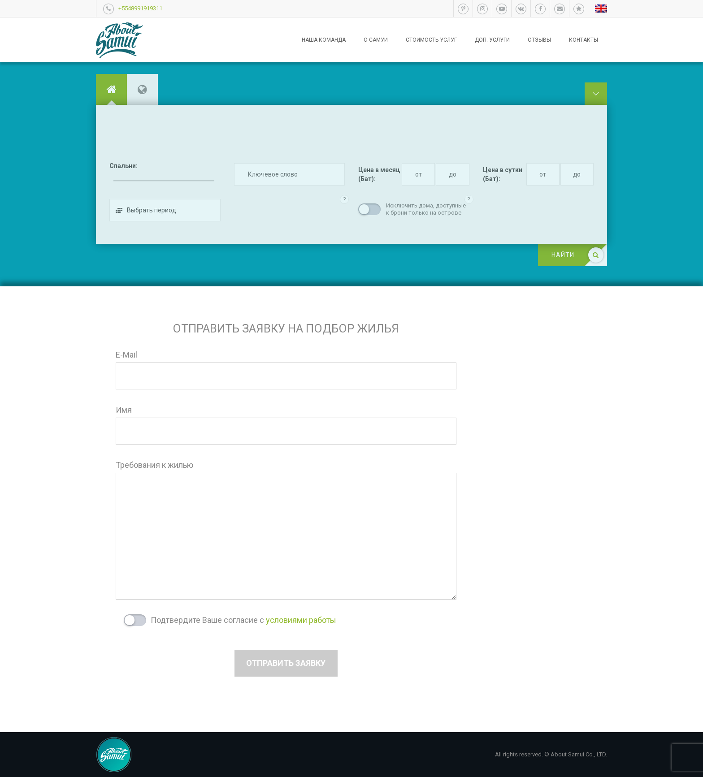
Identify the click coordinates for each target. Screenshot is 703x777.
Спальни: (123, 165)
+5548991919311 (140, 8)
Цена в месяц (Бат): (379, 174)
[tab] (111, 89)
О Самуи (376, 40)
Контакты (583, 40)
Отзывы (539, 40)
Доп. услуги (492, 40)
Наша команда (324, 40)
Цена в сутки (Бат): (502, 174)
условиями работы (301, 620)
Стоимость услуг (431, 40)
